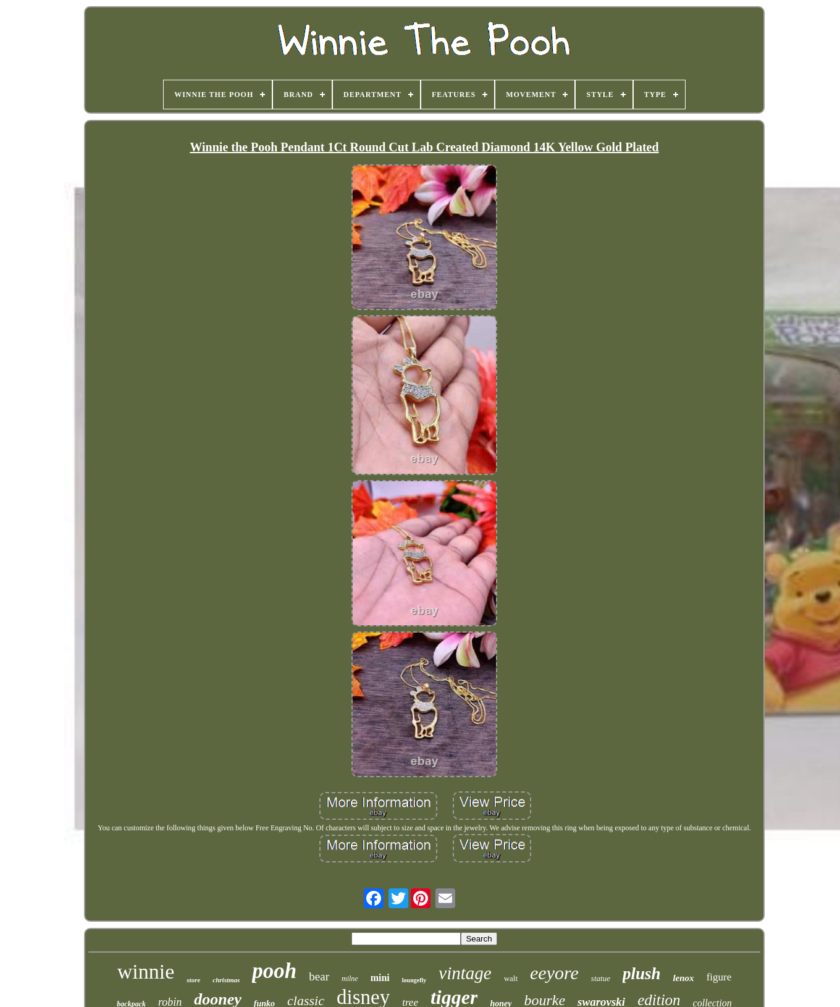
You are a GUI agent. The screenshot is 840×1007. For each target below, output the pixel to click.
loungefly (414, 980)
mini (380, 977)
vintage (465, 973)
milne (350, 978)
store (193, 980)
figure (719, 977)
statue (600, 978)
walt (511, 978)
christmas (226, 980)
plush (642, 973)
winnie (146, 971)
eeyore (554, 973)
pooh (274, 971)
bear (319, 976)
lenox (683, 978)
